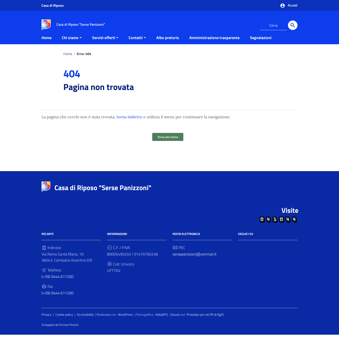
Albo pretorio (167, 42)
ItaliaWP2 (161, 318)
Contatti (136, 42)
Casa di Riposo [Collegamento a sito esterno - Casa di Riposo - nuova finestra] (53, 5)
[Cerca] (292, 25)
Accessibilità (85, 318)
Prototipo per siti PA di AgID (205, 318)
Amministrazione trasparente (214, 42)
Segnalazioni (261, 42)
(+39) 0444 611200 (58, 281)
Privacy (46, 318)
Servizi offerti (103, 42)
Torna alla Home (167, 141)
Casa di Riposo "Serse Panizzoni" (102, 192)
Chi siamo (70, 42)
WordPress (125, 318)
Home (46, 42)
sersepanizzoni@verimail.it (194, 258)
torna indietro (129, 121)
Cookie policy (64, 318)
